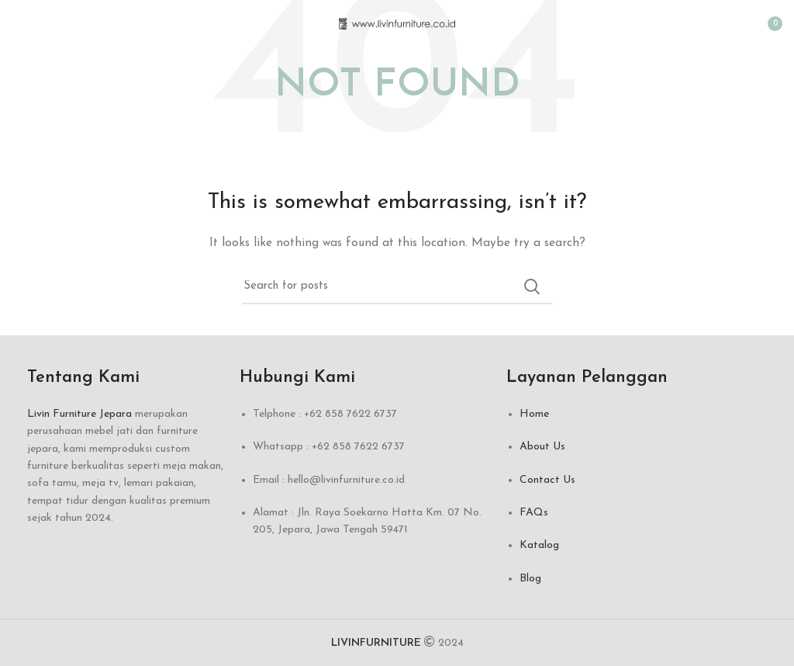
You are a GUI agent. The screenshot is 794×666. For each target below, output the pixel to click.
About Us (542, 447)
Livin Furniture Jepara (79, 414)
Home (534, 414)
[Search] (397, 286)
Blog (530, 578)
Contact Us (547, 480)
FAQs (534, 513)
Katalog (539, 545)
